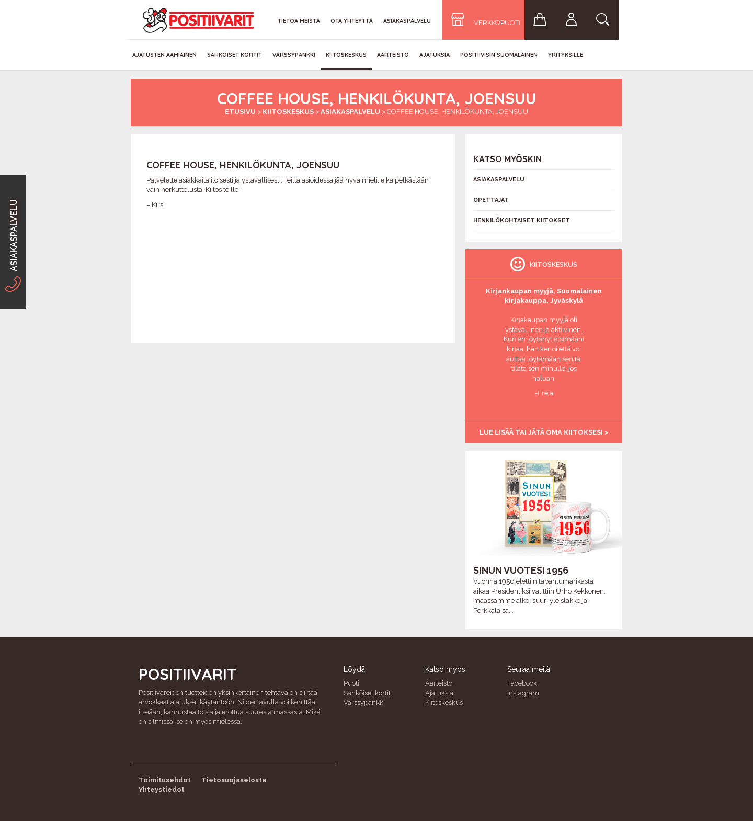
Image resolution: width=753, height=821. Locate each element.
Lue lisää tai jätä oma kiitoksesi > (544, 432)
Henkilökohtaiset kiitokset (521, 220)
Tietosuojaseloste (234, 780)
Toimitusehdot (165, 780)
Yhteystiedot (162, 789)
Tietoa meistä (299, 21)
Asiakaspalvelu (407, 21)
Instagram (523, 693)
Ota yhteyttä (351, 21)
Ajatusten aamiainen (164, 55)
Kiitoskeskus (346, 55)
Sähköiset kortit (234, 55)
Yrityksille (565, 55)
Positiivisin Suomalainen (499, 55)
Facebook (522, 683)
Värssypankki (293, 55)
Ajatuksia (434, 55)
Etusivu (240, 112)
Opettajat (491, 200)
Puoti (351, 683)
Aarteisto (393, 55)
